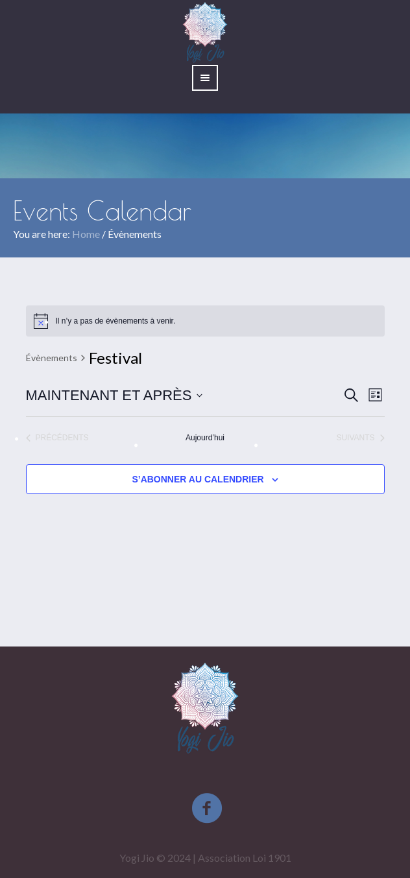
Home (86, 234)
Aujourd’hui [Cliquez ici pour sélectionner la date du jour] (205, 437)
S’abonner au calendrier (197, 479)
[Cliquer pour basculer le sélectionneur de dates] (114, 395)
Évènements (51, 357)
